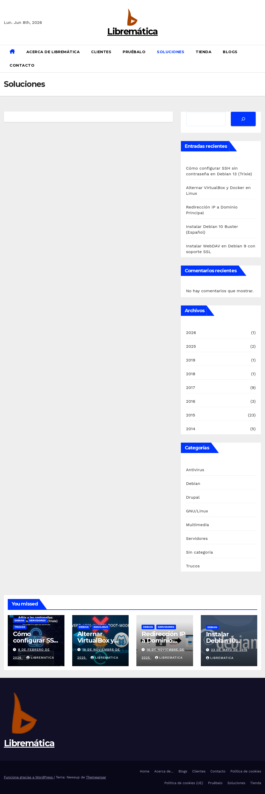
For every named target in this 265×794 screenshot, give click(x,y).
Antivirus (195, 469)
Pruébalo (134, 52)
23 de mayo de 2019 (229, 650)
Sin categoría (199, 552)
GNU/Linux (197, 511)
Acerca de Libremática (53, 52)
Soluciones (170, 52)
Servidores (197, 538)
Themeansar (96, 777)
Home (144, 771)
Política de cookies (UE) (183, 783)
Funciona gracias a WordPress (29, 777)
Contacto (22, 65)
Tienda (203, 52)
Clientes (101, 52)
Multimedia (197, 524)
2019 (190, 360)
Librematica (40, 657)
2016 (190, 401)
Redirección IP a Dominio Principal (163, 640)
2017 (190, 387)
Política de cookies (245, 771)
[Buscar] (243, 119)
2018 (190, 373)
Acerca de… (163, 771)
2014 (190, 428)
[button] (259, 58)
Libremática (132, 31)
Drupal (193, 497)
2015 (190, 415)
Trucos (193, 565)
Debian (193, 483)
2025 (191, 346)
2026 (191, 332)
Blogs (230, 52)
